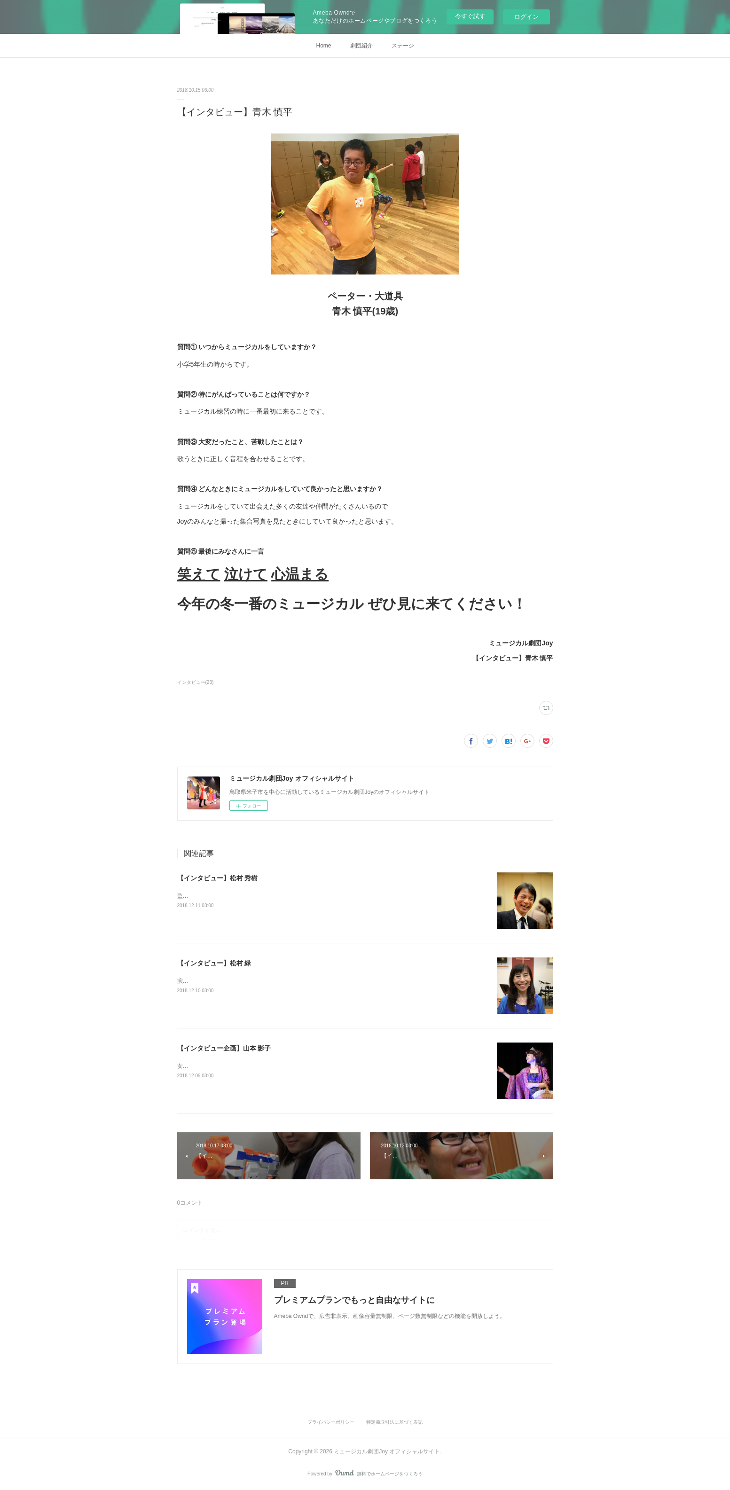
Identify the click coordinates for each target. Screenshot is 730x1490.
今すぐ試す (470, 16)
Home (323, 45)
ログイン (526, 16)
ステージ (403, 45)
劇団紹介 (361, 45)
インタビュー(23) (195, 682)
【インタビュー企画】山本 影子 (224, 1048)
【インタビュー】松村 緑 (214, 963)
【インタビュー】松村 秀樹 (217, 878)
